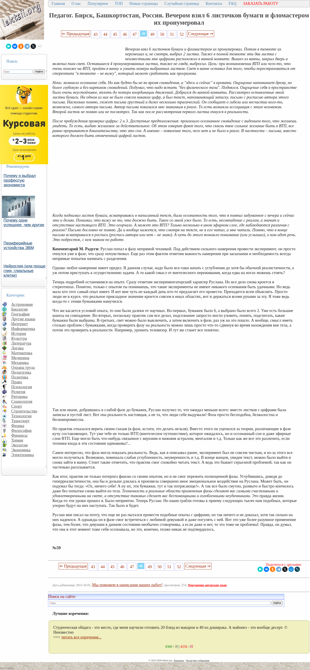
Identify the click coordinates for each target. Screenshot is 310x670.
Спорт (16, 406)
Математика (21, 353)
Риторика (19, 396)
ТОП (119, 3)
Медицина (20, 357)
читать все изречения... (81, 637)
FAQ (232, 3)
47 (135, 34)
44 (105, 34)
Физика (17, 425)
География (20, 314)
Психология (21, 386)
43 (95, 34)
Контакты (214, 3)
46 (125, 34)
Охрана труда (23, 367)
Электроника (22, 454)
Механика (20, 362)
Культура (19, 338)
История (18, 333)
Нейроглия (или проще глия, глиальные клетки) (25, 271)
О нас (76, 3)
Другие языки (23, 319)
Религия (18, 391)
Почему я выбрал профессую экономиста (20, 180)
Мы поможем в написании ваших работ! (127, 584)
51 (172, 34)
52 (182, 34)
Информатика (23, 328)
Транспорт (20, 420)
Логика (17, 348)
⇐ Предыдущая (75, 33)
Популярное (98, 3)
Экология (19, 445)
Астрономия (22, 304)
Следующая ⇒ (200, 33)
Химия (17, 440)
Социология (21, 401)
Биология (19, 309)
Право (16, 382)
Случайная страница (181, 3)
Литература (21, 343)
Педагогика (21, 372)
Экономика (21, 450)
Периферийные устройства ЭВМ (19, 245)
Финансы (19, 435)
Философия (21, 430)
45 (115, 34)
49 (152, 34)
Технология (21, 416)
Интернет (19, 323)
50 (162, 34)
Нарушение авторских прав (207, 585)
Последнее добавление (197, 660)
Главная (58, 3)
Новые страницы (143, 3)
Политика (19, 377)
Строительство (24, 411)
